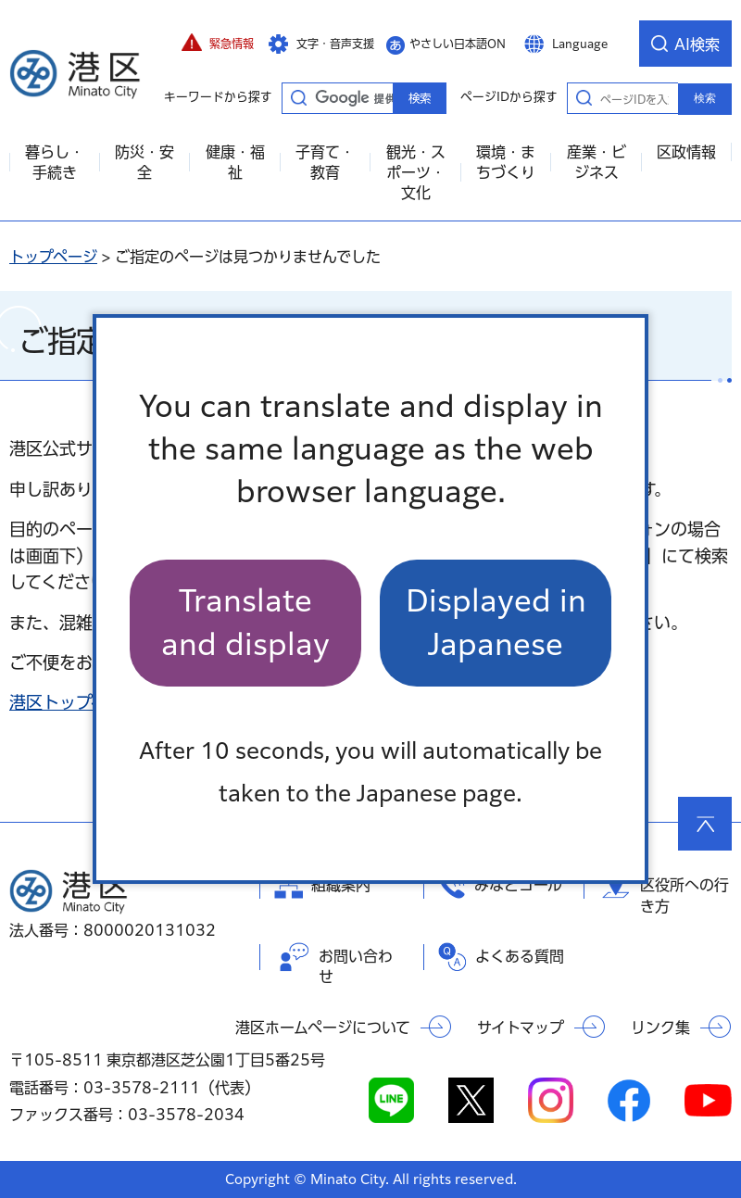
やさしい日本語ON (457, 43)
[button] (217, 43)
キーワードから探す (298, 97)
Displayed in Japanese (496, 622)
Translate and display (245, 622)
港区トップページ (75, 702)
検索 (705, 98)
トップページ (53, 256)
